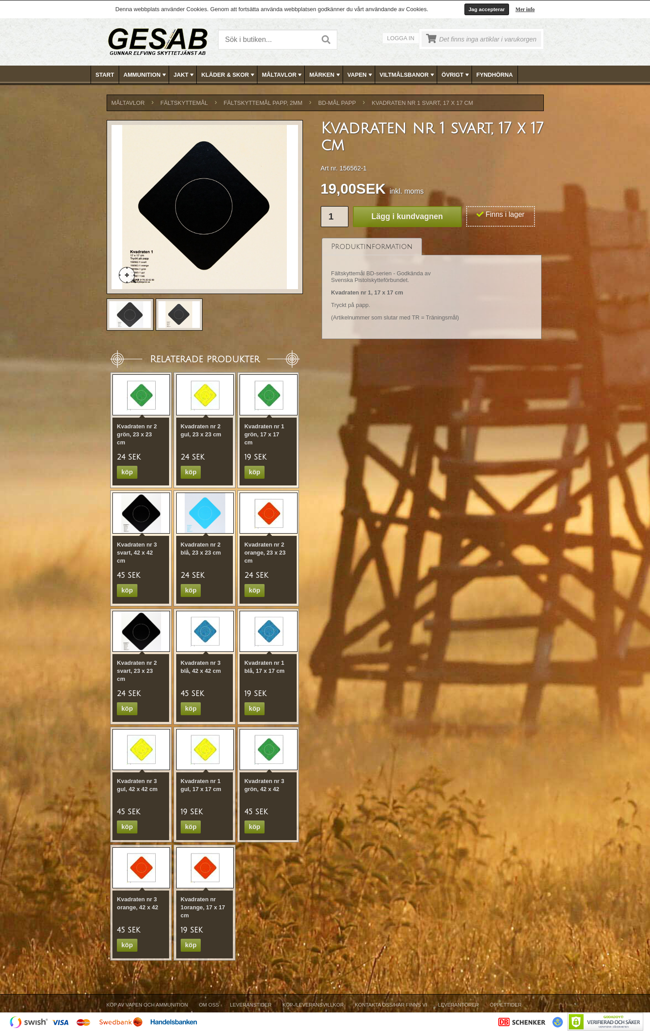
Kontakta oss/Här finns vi (391, 1004)
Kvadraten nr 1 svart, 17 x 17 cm (422, 102)
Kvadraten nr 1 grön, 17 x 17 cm (264, 434)
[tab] (372, 246)
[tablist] (432, 288)
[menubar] (325, 75)
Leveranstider (250, 1004)
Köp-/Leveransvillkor (313, 1004)
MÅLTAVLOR (282, 75)
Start (104, 74)
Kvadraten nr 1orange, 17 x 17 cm (203, 907)
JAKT (184, 75)
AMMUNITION (146, 75)
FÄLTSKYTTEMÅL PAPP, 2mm (263, 102)
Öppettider (506, 1004)
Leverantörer (458, 1004)
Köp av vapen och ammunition (147, 1004)
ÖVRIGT (456, 75)
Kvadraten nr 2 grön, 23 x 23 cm (137, 434)
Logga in (400, 38)
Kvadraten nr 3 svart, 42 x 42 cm (137, 552)
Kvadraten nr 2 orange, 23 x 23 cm (265, 552)
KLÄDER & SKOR (228, 75)
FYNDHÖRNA (494, 74)
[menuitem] (105, 75)
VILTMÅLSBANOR (408, 75)
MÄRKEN (325, 75)
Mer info (525, 9)
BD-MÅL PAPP (337, 102)
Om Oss (209, 1004)
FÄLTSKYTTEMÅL (184, 102)
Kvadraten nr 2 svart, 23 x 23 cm (137, 670)
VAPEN (361, 75)
